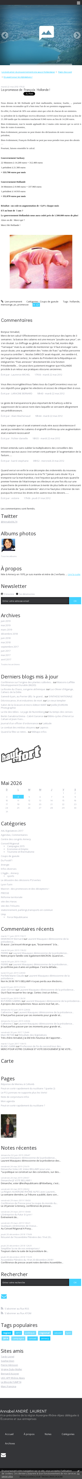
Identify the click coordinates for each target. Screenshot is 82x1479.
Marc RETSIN (7, 1035)
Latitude (47, 723)
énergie (5, 864)
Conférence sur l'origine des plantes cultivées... (27, 682)
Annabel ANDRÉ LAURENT (23, 1411)
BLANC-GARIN (8, 1046)
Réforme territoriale (11, 897)
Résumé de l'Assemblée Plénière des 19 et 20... (26, 1237)
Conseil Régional (10, 843)
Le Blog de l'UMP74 (11, 1382)
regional (44, 1332)
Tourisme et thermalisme (20, 851)
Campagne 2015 (16, 846)
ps (15, 304)
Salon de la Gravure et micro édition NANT (24, 704)
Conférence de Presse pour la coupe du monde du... (29, 1203)
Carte (7, 1060)
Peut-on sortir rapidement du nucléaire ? (23, 1105)
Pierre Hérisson (9, 1365)
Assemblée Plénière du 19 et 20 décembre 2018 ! (27, 1259)
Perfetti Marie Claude (12, 975)
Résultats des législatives (33, 1035)
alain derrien (8, 989)
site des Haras (9, 901)
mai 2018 (5, 642)
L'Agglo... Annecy (10, 873)
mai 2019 (5, 625)
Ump (3, 914)
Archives (10, 1443)
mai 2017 (5, 655)
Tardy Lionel (7, 1356)
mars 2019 (6, 629)
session (58, 1332)
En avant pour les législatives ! (18, 77)
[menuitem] (29, 72)
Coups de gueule (49, 301)
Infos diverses (9, 869)
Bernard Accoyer (10, 1373)
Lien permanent (11, 301)
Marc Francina (8, 1386)
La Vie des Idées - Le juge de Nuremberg (23, 711)
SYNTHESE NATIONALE (60, 696)
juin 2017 (5, 651)
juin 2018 (5, 638)
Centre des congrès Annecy (16, 839)
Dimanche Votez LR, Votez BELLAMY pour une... (26, 1169)
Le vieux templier (56, 700)
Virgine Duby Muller (11, 1369)
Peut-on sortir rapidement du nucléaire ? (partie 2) (28, 1088)
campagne (18, 1338)
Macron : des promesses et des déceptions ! (25, 888)
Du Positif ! (6, 860)
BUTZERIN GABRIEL (11, 1001)
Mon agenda (8, 1101)
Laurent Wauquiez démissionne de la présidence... (35, 940)
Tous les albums (9, 556)
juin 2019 (5, 621)
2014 (5, 1338)
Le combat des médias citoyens (18, 727)
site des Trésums (10, 906)
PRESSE (5, 893)
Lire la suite (74, 574)
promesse (23, 304)
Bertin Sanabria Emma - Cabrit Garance (22, 716)
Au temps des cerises (61, 711)
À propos (29, 1434)
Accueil (9, 1434)
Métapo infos (39, 731)
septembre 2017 (10, 646)
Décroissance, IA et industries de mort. (22, 700)
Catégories (68, 1434)
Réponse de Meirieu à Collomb (17, 1084)
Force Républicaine (17, 917)
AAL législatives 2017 (12, 830)
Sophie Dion (7, 1360)
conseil (32, 1338)
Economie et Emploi (17, 849)
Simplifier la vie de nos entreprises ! (20, 1248)
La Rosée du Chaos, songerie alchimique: (23, 689)
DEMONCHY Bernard (12, 938)
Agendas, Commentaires (14, 835)
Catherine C (7, 1012)
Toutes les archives (10, 664)
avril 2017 (6, 659)
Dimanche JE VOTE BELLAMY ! (16, 1180)
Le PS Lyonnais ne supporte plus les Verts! (24, 1092)
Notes (48, 1434)
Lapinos (44, 727)
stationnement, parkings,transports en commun (27, 910)
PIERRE (4, 953)
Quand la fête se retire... (14, 731)
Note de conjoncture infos (15, 1097)
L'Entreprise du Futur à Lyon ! (16, 1214)
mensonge (7, 304)
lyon (68, 1332)
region (7, 1332)
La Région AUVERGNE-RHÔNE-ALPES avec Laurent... (28, 1191)
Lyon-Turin (6, 884)
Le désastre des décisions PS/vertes (21, 880)
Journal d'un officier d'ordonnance (19, 723)
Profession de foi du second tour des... (41, 1046)
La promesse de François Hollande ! (25, 90)
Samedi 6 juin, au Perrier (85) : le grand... (22, 696)
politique (30, 1332)
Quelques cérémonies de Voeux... (19, 1225)
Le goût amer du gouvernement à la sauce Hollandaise (28, 72)
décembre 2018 (9, 633)
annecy (45, 1338)
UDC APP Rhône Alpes (13, 1378)
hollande (74, 301)
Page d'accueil (65, 72)
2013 (18, 1332)
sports (10, 876)
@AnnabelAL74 (9, 521)
